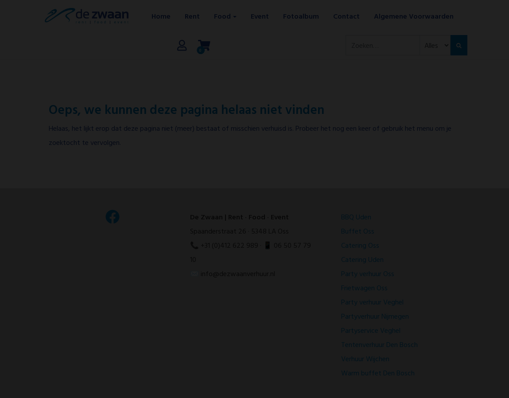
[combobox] (383, 45)
